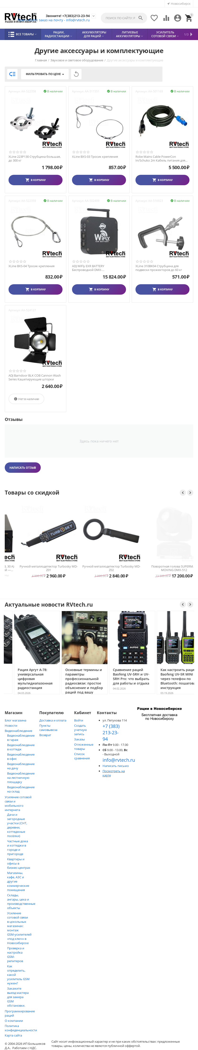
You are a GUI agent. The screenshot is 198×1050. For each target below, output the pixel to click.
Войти (78, 720)
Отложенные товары (83, 746)
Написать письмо (116, 766)
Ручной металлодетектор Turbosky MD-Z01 (99, 568)
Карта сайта (13, 1035)
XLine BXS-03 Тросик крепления (95, 157)
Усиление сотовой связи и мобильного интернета (18, 803)
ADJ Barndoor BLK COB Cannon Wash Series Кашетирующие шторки (35, 377)
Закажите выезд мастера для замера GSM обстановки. (18, 997)
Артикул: (15, 91)
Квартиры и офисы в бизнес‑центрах (18, 863)
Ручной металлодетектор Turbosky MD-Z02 (162, 568)
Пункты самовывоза (48, 727)
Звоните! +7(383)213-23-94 (65, 15)
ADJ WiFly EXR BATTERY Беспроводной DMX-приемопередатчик (88, 268)
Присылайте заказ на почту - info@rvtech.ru (49, 20)
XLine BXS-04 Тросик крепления (31, 266)
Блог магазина (15, 720)
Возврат (45, 735)
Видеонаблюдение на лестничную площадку (21, 777)
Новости (11, 725)
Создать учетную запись (80, 729)
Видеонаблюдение (18, 731)
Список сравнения (82, 756)
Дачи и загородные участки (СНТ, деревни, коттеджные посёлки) (17, 825)
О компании (14, 1020)
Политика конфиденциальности (21, 1028)
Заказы (79, 739)
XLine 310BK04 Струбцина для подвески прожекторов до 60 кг (158, 268)
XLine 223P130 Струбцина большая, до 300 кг (35, 158)
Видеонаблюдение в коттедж (21, 747)
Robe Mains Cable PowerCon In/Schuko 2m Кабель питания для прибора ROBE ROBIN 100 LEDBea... (160, 158)
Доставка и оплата (52, 720)
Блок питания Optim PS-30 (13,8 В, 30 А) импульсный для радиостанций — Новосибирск (36, 568)
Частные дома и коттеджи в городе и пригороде (17, 847)
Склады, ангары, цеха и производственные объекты (21, 901)
